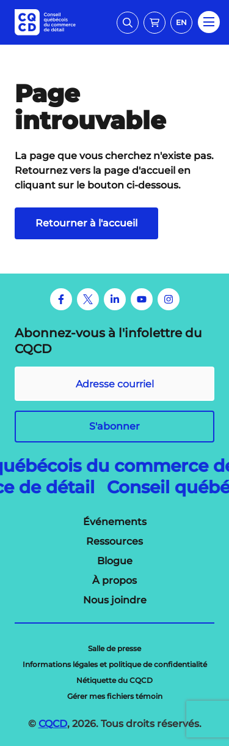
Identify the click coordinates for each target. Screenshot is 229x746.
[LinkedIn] (115, 299)
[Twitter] (88, 299)
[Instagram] (169, 299)
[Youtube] (142, 299)
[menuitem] (115, 522)
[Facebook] (61, 299)
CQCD (52, 723)
